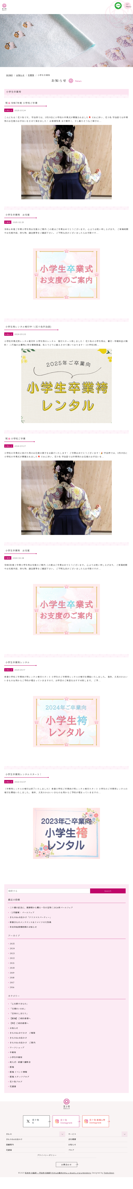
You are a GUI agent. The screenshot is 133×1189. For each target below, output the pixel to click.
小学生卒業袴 (16, 1067)
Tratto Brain (111, 1185)
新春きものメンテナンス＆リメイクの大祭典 (31, 928)
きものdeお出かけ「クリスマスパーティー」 (31, 923)
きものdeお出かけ (18, 1047)
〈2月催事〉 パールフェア (22, 918)
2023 (12, 960)
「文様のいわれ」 (18, 1016)
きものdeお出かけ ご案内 (23, 1052)
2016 (12, 995)
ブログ (71, 1161)
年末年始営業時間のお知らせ (23, 933)
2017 (12, 990)
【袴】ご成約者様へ (19, 1032)
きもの (9, 1145)
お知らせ (20, 75)
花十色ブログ (16, 1092)
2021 (12, 970)
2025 (12, 950)
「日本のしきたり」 (19, 1022)
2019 (12, 980)
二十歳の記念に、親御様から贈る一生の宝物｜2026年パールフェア (41, 913)
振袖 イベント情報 (18, 1082)
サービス (72, 1145)
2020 (12, 975)
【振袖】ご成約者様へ (20, 1026)
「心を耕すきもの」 (19, 1012)
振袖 (12, 1077)
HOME (9, 75)
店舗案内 (10, 1155)
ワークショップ (17, 1057)
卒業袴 (31, 75)
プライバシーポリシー (47, 1166)
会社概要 (72, 1150)
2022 (12, 965)
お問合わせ (66, 1176)
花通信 (13, 1097)
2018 (12, 985)
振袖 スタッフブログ (19, 1087)
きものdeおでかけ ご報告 (23, 1042)
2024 (12, 955)
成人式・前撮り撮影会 (20, 1072)
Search (107, 897)
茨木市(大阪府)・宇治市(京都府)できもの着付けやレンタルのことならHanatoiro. (58, 1185)
